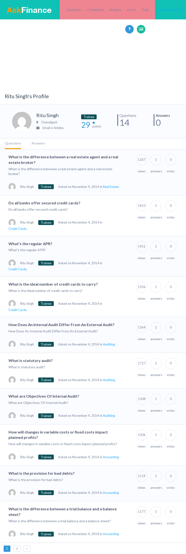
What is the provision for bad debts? (41, 473)
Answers (38, 143)
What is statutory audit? (30, 360)
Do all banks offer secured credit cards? (44, 203)
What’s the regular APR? (30, 243)
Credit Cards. (17, 229)
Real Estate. (111, 187)
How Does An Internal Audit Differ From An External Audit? (61, 324)
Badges (116, 10)
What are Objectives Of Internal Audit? (43, 396)
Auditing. (109, 344)
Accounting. (111, 457)
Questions (74, 10)
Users (132, 10)
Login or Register (170, 10)
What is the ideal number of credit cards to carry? (53, 284)
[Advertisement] (93, 67)
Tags (145, 10)
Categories (96, 10)
